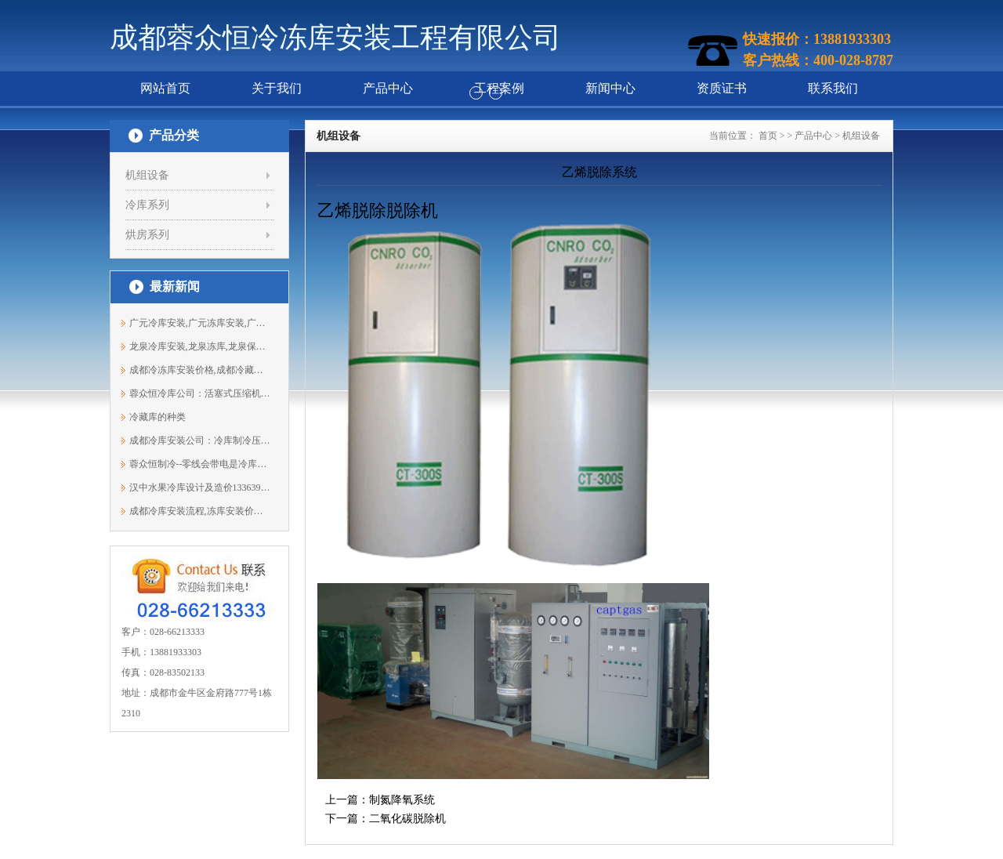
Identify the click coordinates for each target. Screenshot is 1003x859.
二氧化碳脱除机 (407, 819)
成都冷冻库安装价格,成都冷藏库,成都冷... (200, 369)
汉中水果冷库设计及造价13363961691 (200, 487)
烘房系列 (147, 235)
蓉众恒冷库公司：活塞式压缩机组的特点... (200, 393)
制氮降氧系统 (402, 800)
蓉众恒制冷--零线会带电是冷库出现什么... (200, 463)
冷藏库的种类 (157, 416)
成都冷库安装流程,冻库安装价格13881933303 (200, 511)
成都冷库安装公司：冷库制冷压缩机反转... (200, 440)
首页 (768, 135)
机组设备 (147, 175)
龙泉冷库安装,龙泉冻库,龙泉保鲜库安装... (200, 346)
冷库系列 (147, 205)
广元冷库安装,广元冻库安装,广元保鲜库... (200, 322)
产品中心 (813, 135)
